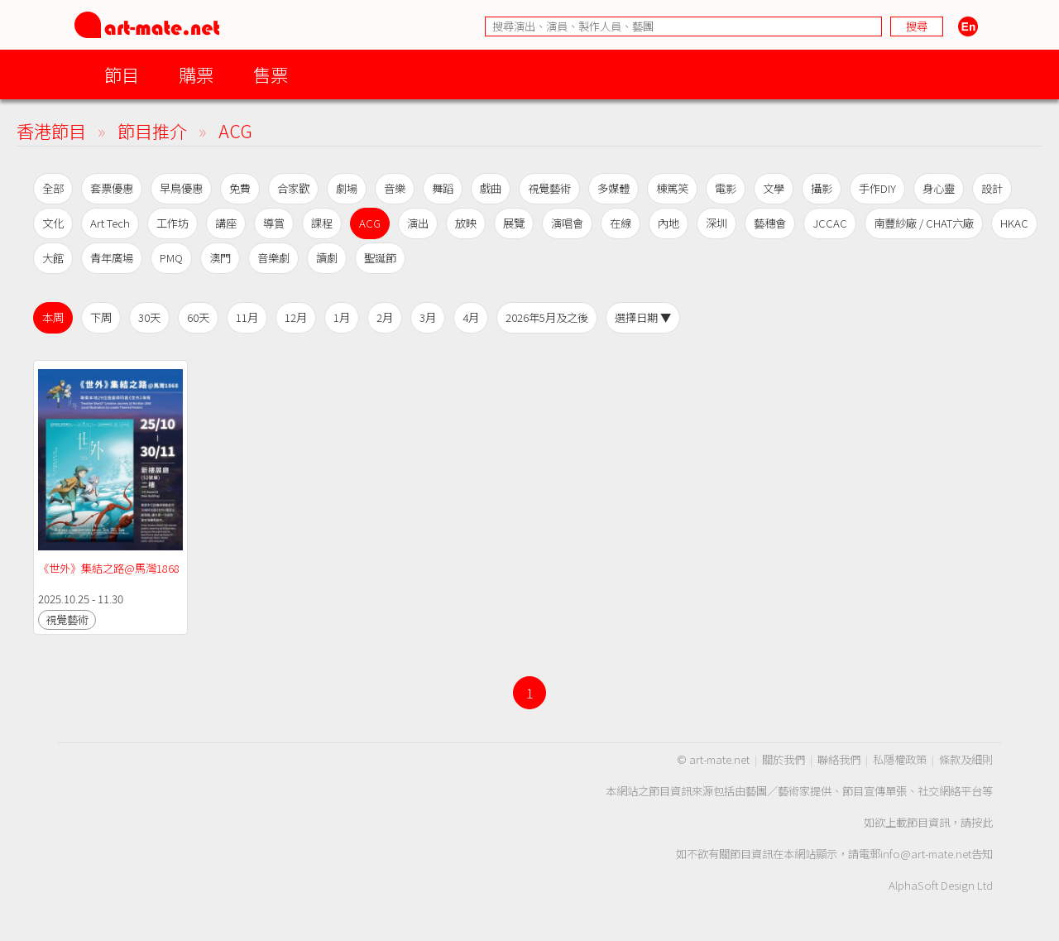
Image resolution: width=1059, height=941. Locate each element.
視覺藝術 (549, 188)
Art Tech (110, 223)
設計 (992, 188)
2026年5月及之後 (547, 317)
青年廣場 (111, 258)
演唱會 (567, 223)
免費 (240, 188)
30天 (149, 317)
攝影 (821, 188)
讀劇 (327, 258)
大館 (53, 258)
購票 (196, 74)
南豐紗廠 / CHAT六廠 (924, 223)
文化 (53, 223)
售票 (270, 74)
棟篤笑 (672, 188)
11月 (247, 317)
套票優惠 (111, 188)
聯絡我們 (838, 759)
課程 (322, 223)
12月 (296, 317)
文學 (773, 188)
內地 (668, 223)
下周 (101, 317)
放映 (466, 223)
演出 (418, 223)
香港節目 (51, 130)
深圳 (716, 223)
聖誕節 (380, 258)
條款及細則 (966, 759)
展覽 (514, 223)
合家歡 (293, 188)
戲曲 (490, 188)
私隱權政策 (900, 759)
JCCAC (829, 223)
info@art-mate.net (925, 854)
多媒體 (613, 188)
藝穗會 (770, 223)
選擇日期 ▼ (643, 317)
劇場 (346, 188)
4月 (470, 317)
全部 (53, 188)
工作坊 (172, 223)
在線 (620, 223)
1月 (341, 317)
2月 (384, 317)
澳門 (220, 258)
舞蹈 (442, 188)
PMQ (171, 258)
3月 (427, 317)
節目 (121, 74)
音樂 (394, 188)
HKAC (1014, 223)
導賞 (274, 223)
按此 (982, 822)
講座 (226, 223)
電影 (725, 188)
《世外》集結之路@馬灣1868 (109, 568)
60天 (198, 317)
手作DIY (877, 188)
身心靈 (938, 188)
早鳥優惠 (181, 188)
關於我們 (783, 759)
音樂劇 (273, 258)
